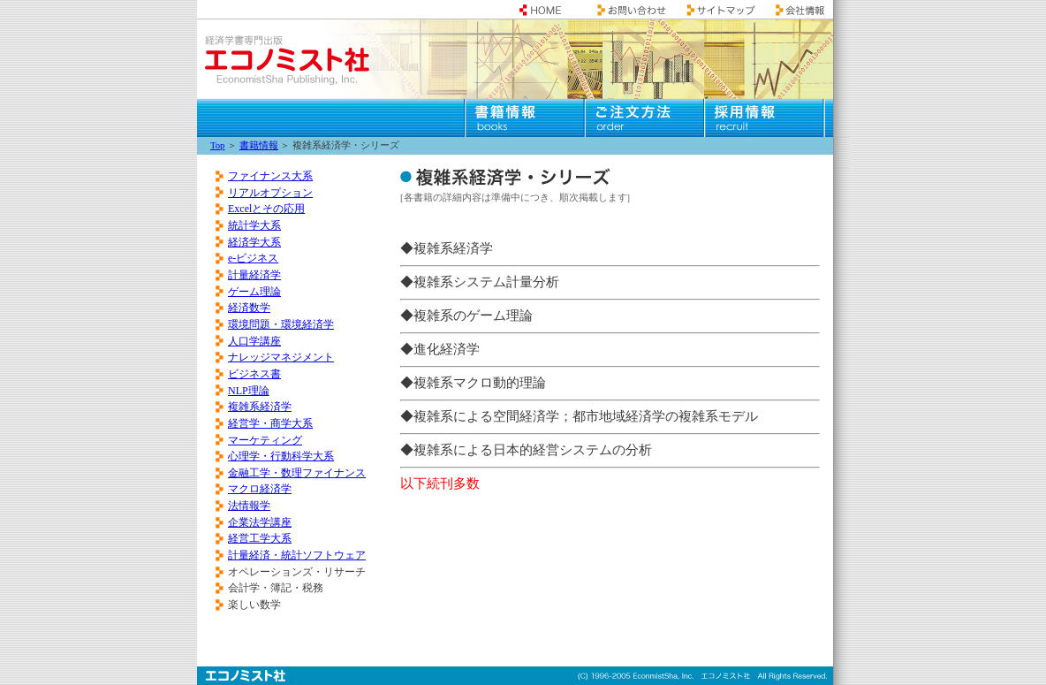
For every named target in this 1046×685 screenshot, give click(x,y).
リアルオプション (270, 192)
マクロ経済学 (260, 489)
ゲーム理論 (254, 291)
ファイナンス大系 (270, 176)
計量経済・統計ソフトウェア (297, 555)
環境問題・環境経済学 (281, 324)
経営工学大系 (260, 538)
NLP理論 (248, 390)
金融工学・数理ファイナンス (297, 473)
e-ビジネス (253, 258)
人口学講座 (254, 341)
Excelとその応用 (266, 208)
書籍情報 (258, 145)
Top (217, 145)
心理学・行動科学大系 (281, 456)
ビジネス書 (254, 374)
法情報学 (249, 505)
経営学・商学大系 (270, 423)
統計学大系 (254, 225)
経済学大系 (254, 242)
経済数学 (249, 307)
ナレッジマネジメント (281, 357)
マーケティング (265, 440)
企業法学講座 (260, 522)
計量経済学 (254, 275)
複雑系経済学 (260, 406)
